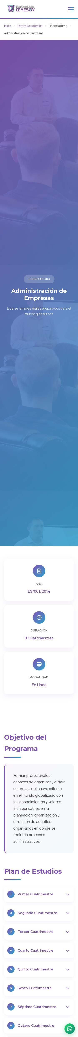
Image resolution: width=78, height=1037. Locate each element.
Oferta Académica (29, 26)
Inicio (7, 26)
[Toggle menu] (71, 9)
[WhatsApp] (69, 1028)
